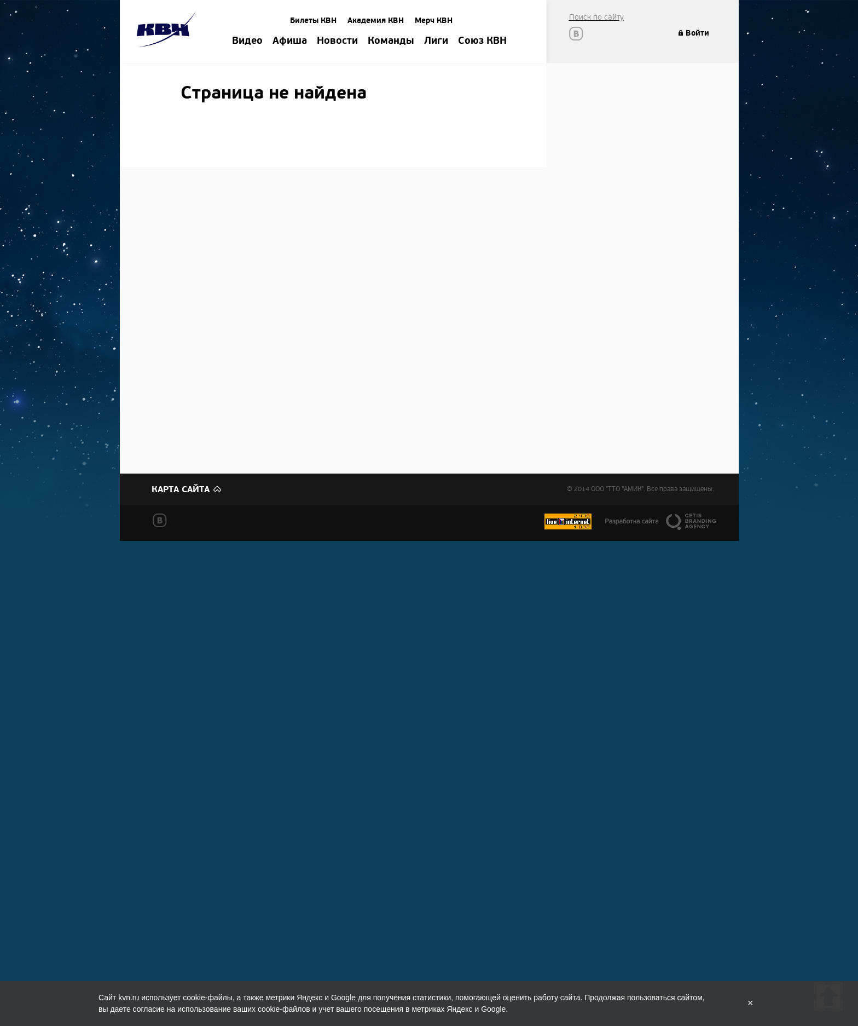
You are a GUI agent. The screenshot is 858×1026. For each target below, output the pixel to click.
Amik (168, 31)
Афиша (290, 41)
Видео (247, 41)
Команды (391, 41)
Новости (337, 41)
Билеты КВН (313, 20)
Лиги (436, 41)
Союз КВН (482, 41)
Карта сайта (181, 489)
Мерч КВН (434, 20)
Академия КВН (375, 20)
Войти (697, 33)
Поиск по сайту (596, 17)
